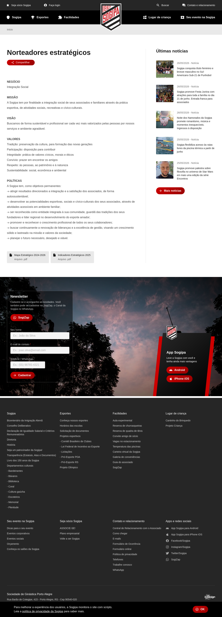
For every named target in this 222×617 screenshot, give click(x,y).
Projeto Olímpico (69, 467)
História (11, 444)
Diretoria (11, 439)
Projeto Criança (174, 425)
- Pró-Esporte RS (69, 462)
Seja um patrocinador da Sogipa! (24, 450)
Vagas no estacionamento (127, 441)
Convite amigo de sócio (125, 436)
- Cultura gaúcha (16, 491)
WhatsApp (118, 570)
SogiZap (117, 467)
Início (10, 29)
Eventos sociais (15, 538)
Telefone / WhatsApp (21, 359)
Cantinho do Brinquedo (178, 420)
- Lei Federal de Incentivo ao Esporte (80, 446)
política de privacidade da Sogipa (42, 611)
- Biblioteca (13, 481)
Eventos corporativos (18, 533)
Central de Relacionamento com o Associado (137, 528)
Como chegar (120, 533)
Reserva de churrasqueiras (127, 425)
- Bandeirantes (15, 470)
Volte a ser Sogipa (70, 538)
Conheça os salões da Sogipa (23, 549)
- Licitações (66, 451)
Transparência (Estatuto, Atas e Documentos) (31, 455)
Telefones (118, 559)
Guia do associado (123, 462)
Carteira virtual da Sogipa (126, 451)
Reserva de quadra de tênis (128, 431)
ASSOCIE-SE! (67, 528)
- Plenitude (13, 507)
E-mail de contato (20, 344)
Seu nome (16, 329)
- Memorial (12, 502)
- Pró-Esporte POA (70, 457)
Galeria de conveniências (126, 457)
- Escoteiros (13, 497)
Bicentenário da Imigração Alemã (24, 420)
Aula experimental (122, 420)
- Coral (10, 486)
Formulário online (122, 549)
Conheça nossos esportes (74, 420)
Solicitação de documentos (74, 431)
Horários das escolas (71, 425)
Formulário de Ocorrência (126, 543)
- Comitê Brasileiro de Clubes (75, 441)
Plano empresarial (69, 533)
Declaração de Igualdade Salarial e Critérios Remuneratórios (30, 433)
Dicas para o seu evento (20, 528)
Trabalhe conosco (122, 564)
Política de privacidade (125, 554)
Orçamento (13, 543)
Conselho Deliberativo (19, 425)
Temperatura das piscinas (126, 446)
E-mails (117, 538)
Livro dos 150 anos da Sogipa (23, 460)
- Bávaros (12, 476)
